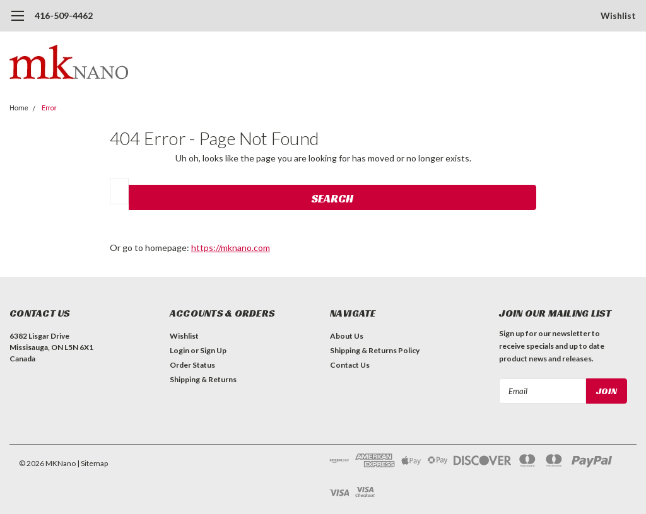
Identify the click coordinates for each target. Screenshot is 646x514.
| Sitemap (92, 463)
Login (179, 350)
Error (49, 108)
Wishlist (618, 15)
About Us (346, 336)
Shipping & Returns (203, 379)
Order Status (192, 365)
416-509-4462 (64, 15)
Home (18, 108)
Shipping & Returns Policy (375, 350)
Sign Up (213, 350)
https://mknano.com (230, 247)
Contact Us (350, 365)
